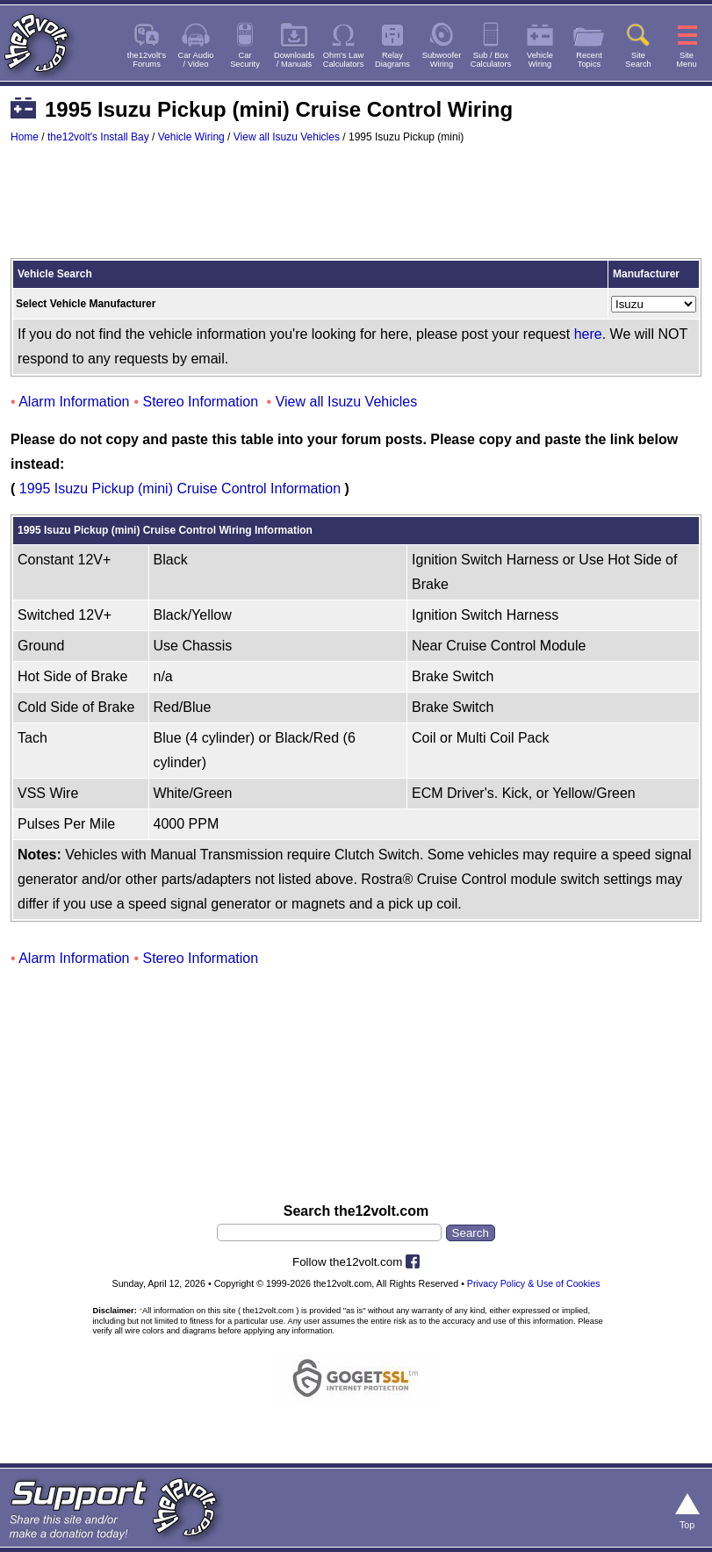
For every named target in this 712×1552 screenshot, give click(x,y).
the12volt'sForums (146, 59)
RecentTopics (589, 59)
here (588, 334)
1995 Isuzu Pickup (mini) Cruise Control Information (180, 488)
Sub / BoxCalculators (491, 59)
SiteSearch (638, 59)
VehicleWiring (540, 59)
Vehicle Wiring (191, 137)
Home (25, 137)
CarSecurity (245, 59)
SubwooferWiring (442, 59)
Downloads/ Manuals (294, 59)
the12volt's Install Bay (98, 137)
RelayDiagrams (392, 59)
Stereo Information (201, 401)
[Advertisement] (356, 208)
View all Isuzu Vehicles (287, 137)
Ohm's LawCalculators (343, 59)
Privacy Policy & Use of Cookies (534, 1283)
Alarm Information (73, 401)
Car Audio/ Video (196, 59)
